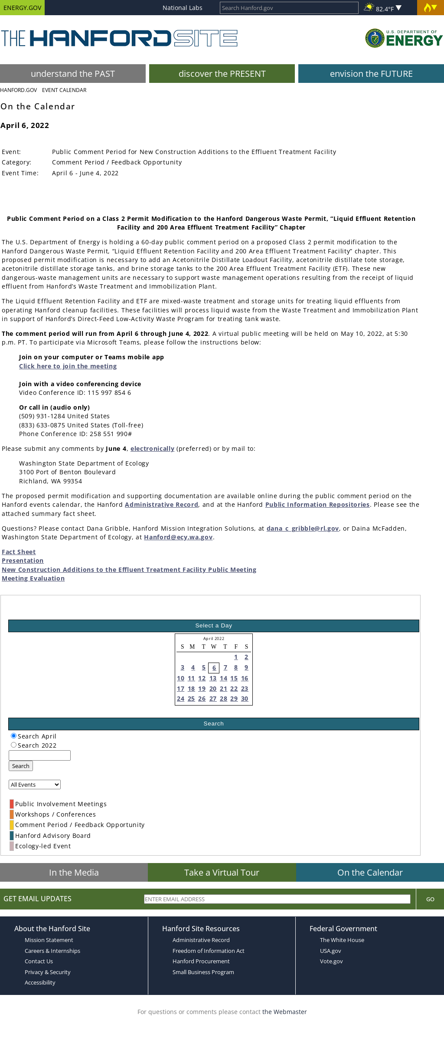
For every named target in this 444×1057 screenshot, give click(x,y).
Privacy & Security (48, 972)
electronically (153, 448)
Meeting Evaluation (33, 578)
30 (244, 698)
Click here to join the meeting (68, 366)
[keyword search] (40, 755)
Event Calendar (64, 90)
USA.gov (330, 951)
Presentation (23, 560)
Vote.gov (331, 961)
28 (223, 698)
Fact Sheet (19, 552)
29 (234, 698)
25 (191, 698)
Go (430, 899)
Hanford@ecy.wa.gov (178, 537)
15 (234, 678)
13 (213, 678)
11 (191, 678)
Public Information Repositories (317, 504)
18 (191, 688)
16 (244, 678)
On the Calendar (370, 872)
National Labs (182, 7)
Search (20, 766)
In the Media (74, 872)
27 (213, 698)
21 (223, 688)
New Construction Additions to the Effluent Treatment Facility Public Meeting (129, 569)
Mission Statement (49, 940)
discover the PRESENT (222, 73)
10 (180, 678)
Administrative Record (161, 504)
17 (180, 688)
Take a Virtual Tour (221, 872)
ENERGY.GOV (22, 7)
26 (202, 698)
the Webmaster (284, 1012)
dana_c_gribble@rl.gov (303, 528)
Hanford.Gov (18, 90)
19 (202, 688)
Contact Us (39, 961)
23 (244, 688)
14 (223, 678)
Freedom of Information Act (209, 951)
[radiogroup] (13, 736)
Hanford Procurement (201, 961)
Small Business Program (203, 972)
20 (213, 688)
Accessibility (40, 982)
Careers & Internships (52, 951)
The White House (342, 940)
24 (180, 698)
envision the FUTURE (371, 73)
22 (234, 688)
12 (202, 678)
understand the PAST (73, 73)
